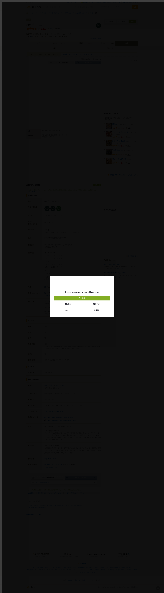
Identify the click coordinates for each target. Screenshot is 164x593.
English (82, 298)
